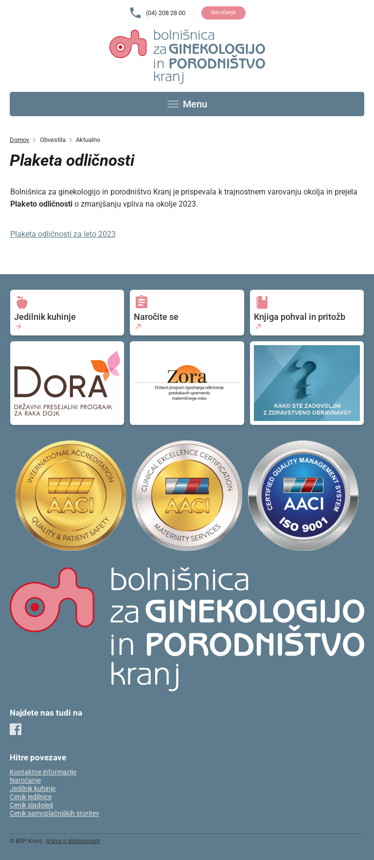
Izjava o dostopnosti (73, 841)
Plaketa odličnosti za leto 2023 (63, 234)
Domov (19, 139)
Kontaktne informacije (43, 772)
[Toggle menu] (187, 104)
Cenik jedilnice (31, 797)
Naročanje (223, 12)
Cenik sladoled (31, 805)
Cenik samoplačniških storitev (54, 813)
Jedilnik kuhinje (32, 789)
